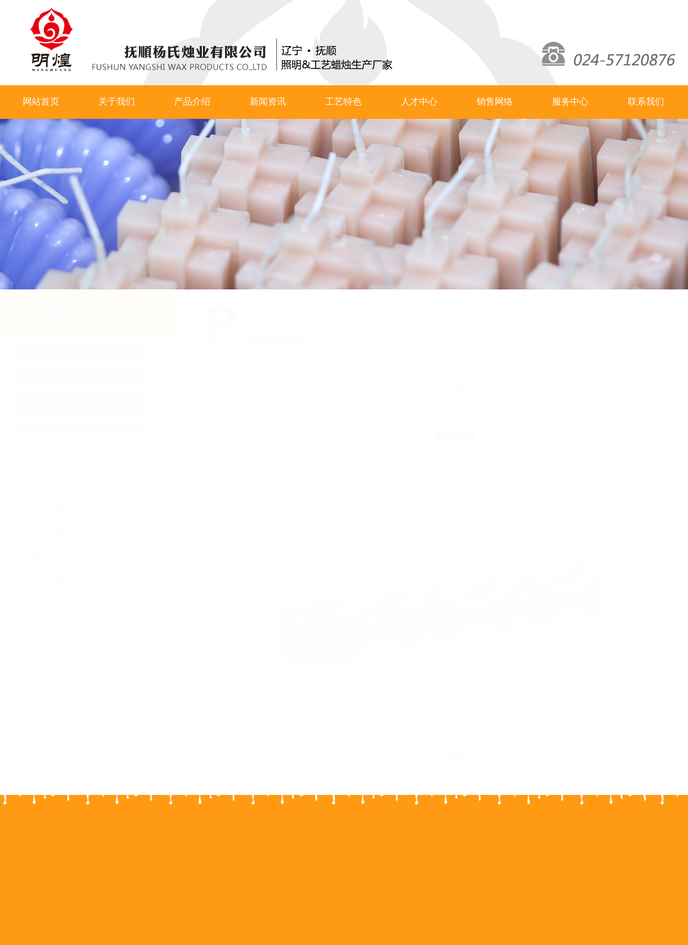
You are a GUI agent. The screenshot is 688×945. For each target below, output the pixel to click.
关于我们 (116, 101)
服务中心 (570, 101)
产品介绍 (192, 101)
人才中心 (419, 101)
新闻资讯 (268, 101)
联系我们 (646, 101)
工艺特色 (343, 101)
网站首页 (41, 101)
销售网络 (494, 101)
